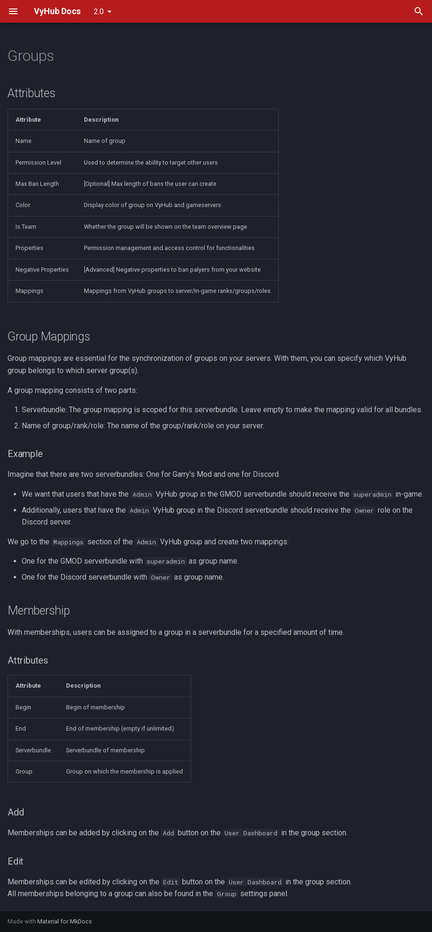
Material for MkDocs (64, 921)
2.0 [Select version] (99, 11)
